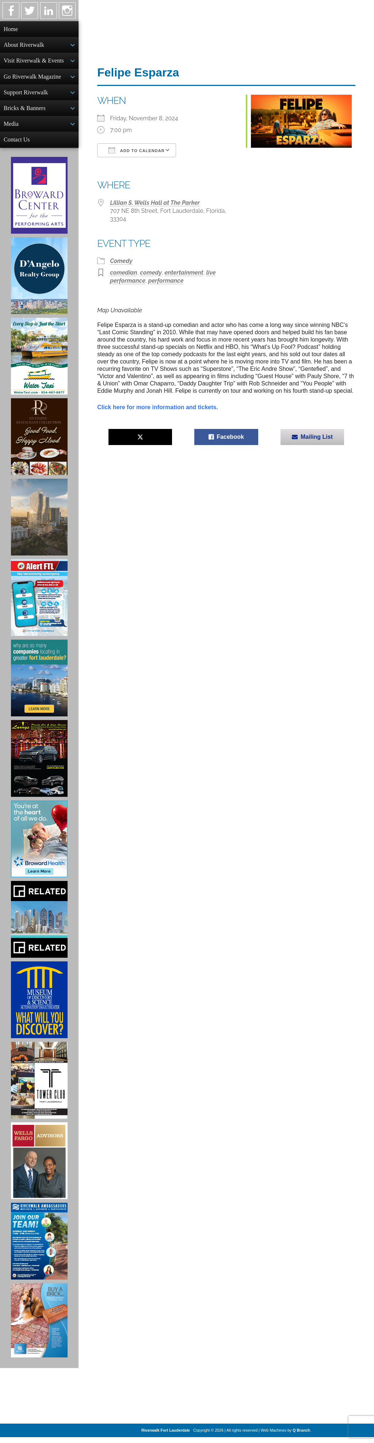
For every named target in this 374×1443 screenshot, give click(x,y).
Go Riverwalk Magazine (32, 79)
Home (11, 29)
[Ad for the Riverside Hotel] (39, 442)
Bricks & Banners (25, 112)
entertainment (183, 272)
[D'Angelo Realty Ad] (39, 281)
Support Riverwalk (26, 95)
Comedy (121, 260)
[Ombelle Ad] (39, 523)
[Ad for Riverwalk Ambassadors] (39, 1247)
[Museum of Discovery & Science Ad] (39, 1005)
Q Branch (301, 1436)
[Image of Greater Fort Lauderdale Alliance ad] (39, 684)
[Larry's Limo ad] (39, 764)
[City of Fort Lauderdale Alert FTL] (39, 603)
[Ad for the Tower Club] (39, 1086)
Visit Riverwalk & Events (34, 62)
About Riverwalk (24, 45)
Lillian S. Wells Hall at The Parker (155, 202)
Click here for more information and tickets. (157, 407)
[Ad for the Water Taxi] (39, 362)
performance (166, 280)
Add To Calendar (136, 150)
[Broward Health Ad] (39, 845)
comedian (123, 272)
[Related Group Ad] (39, 925)
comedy (150, 272)
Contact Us (17, 145)
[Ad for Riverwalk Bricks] (39, 1326)
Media (11, 128)
